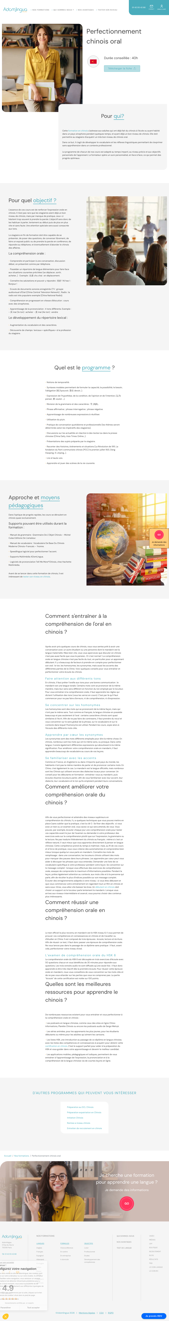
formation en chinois (78, 130)
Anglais (39, 1248)
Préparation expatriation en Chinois (84, 1112)
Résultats (153, 1259)
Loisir (86, 1248)
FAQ (150, 1263)
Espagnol (40, 1256)
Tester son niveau (107, 10)
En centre (64, 1252)
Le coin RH (153, 1271)
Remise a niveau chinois (78, 1123)
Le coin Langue (156, 1267)
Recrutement (155, 1251)
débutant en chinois (105, 887)
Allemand (40, 1259)
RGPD (111, 1312)
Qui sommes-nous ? (63, 10)
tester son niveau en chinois (36, 576)
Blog (151, 1255)
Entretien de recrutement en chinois (84, 1128)
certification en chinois (56, 1046)
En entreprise (65, 1256)
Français (39, 1252)
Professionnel (89, 1252)
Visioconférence (66, 1248)
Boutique (153, 1247)
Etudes (87, 1256)
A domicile (64, 1259)
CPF (150, 1244)
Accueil (7, 1155)
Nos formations (40, 10)
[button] (5, 1316)
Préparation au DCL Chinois (80, 1107)
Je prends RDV (153, 1316)
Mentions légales (87, 1312)
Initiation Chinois (75, 1117)
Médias (152, 1240)
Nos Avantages (86, 10)
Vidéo (151, 1236)
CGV (101, 1312)
